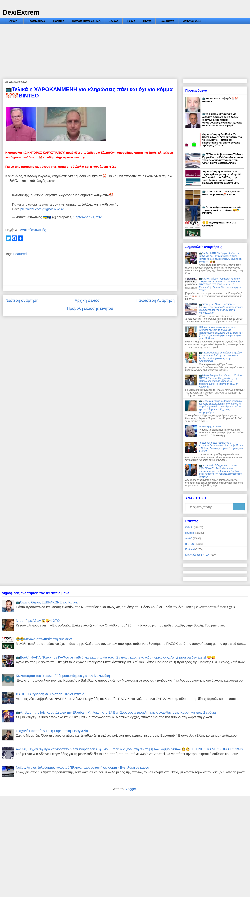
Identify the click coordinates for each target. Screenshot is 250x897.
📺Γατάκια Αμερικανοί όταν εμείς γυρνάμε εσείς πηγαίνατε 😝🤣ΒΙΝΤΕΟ (221, 210)
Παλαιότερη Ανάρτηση (155, 300)
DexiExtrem (21, 12)
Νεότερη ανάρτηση (22, 300)
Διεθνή (131, 21)
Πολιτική (58, 21)
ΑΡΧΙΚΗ (14, 21)
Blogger (130, 789)
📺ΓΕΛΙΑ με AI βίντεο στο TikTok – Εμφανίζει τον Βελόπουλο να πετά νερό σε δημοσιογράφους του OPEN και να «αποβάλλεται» (222, 158)
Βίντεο (147, 21)
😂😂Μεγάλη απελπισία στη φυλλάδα (44, 639)
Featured (20, 254)
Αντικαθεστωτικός (33, 230)
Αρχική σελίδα (87, 300)
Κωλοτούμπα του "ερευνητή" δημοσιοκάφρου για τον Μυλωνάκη (63, 676)
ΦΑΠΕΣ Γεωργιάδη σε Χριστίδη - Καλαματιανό (50, 694)
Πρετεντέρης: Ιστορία (210, 426)
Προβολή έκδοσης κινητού (90, 308)
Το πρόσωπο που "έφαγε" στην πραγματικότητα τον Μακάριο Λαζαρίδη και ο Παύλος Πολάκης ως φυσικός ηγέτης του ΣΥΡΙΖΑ (221, 446)
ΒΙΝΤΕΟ (189, 544)
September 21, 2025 (88, 217)
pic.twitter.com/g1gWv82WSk (42, 209)
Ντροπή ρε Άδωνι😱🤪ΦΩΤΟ (38, 620)
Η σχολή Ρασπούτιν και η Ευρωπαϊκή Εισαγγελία (52, 731)
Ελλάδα (113, 21)
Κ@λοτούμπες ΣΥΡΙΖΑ (86, 21)
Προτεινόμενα (36, 21)
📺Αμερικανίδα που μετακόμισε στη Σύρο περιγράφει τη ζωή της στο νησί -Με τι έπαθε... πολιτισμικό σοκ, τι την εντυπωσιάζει (220, 356)
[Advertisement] (125, 49)
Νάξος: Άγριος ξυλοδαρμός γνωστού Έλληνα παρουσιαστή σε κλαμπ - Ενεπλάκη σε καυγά (82, 767)
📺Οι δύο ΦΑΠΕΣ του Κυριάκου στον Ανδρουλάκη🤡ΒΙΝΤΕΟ (220, 193)
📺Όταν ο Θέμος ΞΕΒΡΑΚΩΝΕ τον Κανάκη (48, 602)
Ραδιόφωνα (167, 21)
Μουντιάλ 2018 (191, 21)
